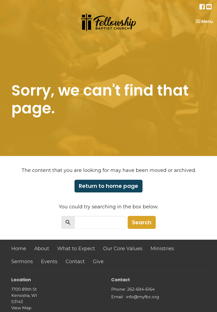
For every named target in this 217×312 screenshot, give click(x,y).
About (41, 249)
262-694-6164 (141, 289)
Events (49, 261)
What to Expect (76, 249)
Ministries (162, 249)
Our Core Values (123, 249)
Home (18, 249)
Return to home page (108, 186)
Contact (75, 261)
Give (98, 261)
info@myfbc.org (142, 296)
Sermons (22, 261)
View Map (21, 307)
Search (141, 222)
